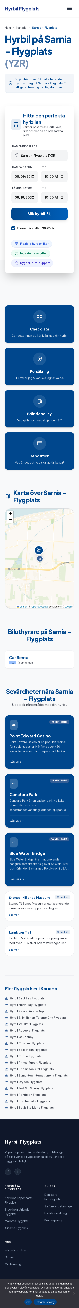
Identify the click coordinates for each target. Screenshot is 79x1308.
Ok (28, 1302)
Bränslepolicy (53, 1220)
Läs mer (17, 762)
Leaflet (22, 606)
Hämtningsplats (24, 146)
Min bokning (13, 1264)
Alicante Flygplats (16, 1228)
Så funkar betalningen (58, 1206)
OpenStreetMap (39, 606)
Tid (44, 167)
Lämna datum (22, 188)
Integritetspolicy (15, 1250)
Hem (8, 27)
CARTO (69, 606)
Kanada (21, 27)
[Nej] (74, 1293)
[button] (39, 554)
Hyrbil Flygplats (22, 9)
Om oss (10, 1257)
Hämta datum (22, 167)
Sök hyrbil (39, 214)
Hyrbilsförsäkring (55, 1213)
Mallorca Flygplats (17, 1221)
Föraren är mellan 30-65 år (32, 228)
